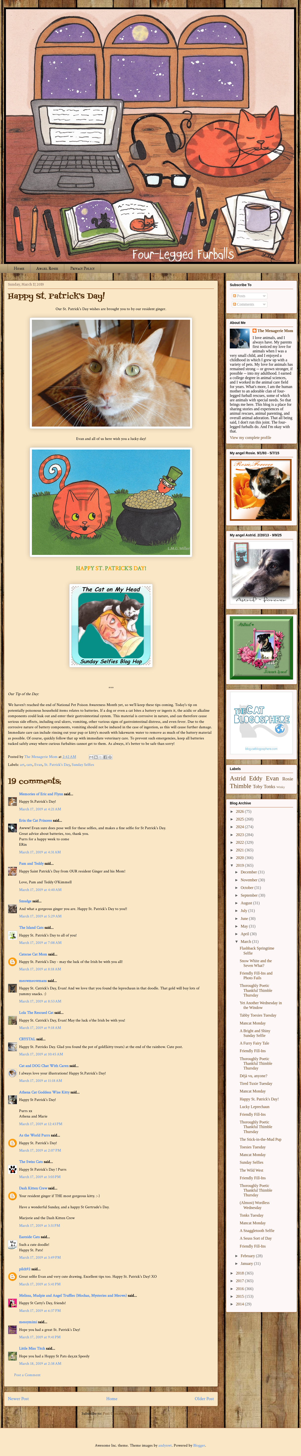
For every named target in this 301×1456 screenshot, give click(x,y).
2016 (240, 1289)
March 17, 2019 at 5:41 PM (40, 1284)
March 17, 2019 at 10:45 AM (41, 1054)
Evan (38, 764)
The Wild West (251, 1170)
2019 (240, 865)
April (245, 934)
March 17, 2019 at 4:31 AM (40, 852)
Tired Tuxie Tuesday (256, 1083)
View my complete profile (250, 437)
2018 (240, 1273)
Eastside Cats (29, 1237)
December (249, 872)
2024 (240, 827)
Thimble (240, 786)
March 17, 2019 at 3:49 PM (40, 1257)
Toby (257, 786)
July (244, 911)
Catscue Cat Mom (33, 954)
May (245, 926)
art (22, 764)
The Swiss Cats (31, 1161)
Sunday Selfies (83, 764)
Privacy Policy (82, 268)
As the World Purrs (34, 1135)
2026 (240, 811)
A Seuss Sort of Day (256, 1238)
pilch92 (24, 1269)
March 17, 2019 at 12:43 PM (40, 1124)
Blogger (199, 1445)
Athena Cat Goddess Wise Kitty (44, 1092)
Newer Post (18, 1399)
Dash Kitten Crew (33, 1188)
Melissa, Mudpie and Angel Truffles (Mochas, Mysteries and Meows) (73, 1295)
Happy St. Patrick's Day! (259, 1099)
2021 (240, 850)
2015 (240, 1296)
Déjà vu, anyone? (253, 1076)
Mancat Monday (253, 1023)
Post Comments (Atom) (122, 1413)
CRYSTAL (27, 1039)
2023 (240, 835)
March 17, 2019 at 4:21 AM (40, 809)
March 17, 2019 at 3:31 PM (39, 1225)
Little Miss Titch (32, 1348)
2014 (240, 1304)
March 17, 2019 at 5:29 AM (40, 916)
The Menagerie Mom (275, 331)
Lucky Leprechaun (254, 1107)
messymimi (28, 1322)
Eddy (255, 778)
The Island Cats (31, 927)
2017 (240, 1281)
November (249, 880)
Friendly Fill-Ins (253, 1051)
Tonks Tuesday (251, 1215)
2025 (240, 819)
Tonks (269, 786)
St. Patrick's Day (57, 764)
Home (19, 268)
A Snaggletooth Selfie (257, 1230)
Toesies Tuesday (253, 1147)
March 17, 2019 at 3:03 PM (40, 1177)
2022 (240, 842)
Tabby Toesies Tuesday (258, 1015)
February (248, 1256)
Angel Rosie (47, 268)
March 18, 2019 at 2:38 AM (40, 1363)
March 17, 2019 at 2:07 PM (40, 1150)
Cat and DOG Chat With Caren (43, 1066)
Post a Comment (27, 1375)
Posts (239, 296)
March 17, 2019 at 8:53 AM (40, 1001)
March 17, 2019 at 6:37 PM (40, 1310)
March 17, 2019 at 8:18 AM (40, 969)
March (246, 941)
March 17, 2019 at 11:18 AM (40, 1080)
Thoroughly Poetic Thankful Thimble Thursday (256, 990)
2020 (240, 858)
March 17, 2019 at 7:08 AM (40, 942)
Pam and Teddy (31, 863)
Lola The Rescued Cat (36, 1012)
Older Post (204, 1399)
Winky (281, 787)
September (249, 895)
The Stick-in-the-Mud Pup (260, 1139)
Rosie (287, 778)
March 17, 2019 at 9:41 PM (40, 1337)
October (248, 888)
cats (29, 764)
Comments (243, 304)
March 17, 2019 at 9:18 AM (40, 1027)
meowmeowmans (33, 980)
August (247, 903)
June (245, 918)
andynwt (165, 1445)
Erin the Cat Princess (35, 820)
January (247, 1263)
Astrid (238, 778)
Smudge (25, 901)
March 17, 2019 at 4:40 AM (40, 889)
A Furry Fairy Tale (254, 1043)
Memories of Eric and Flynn (41, 794)
